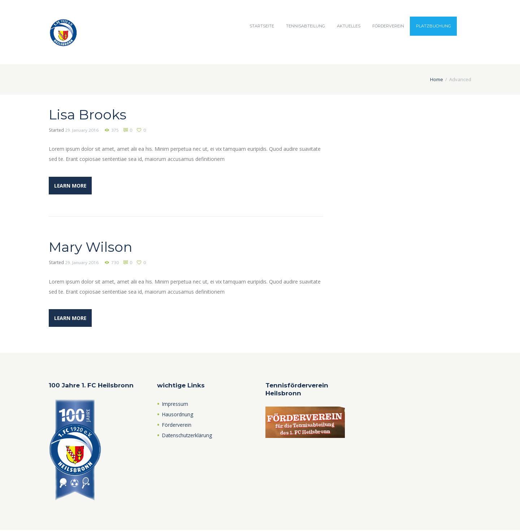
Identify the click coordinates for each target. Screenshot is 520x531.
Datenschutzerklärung (187, 436)
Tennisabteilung (305, 25)
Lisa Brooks (89, 114)
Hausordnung (178, 415)
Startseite (262, 25)
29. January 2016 (82, 130)
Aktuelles (348, 25)
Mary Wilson (93, 247)
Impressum (175, 404)
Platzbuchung (433, 25)
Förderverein (388, 25)
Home (436, 79)
